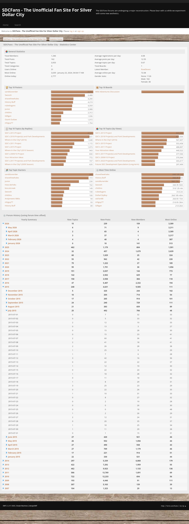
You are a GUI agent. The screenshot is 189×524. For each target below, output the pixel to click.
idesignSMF (33, 506)
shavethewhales (12, 98)
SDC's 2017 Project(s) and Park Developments (25, 160)
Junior (7, 109)
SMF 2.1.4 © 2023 (9, 506)
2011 (7, 472)
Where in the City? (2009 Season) (19, 164)
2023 (7, 255)
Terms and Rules (172, 506)
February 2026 (14, 239)
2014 (7, 460)
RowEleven (146, 69)
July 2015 (12, 310)
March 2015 (13, 449)
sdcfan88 (99, 198)
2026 (7, 223)
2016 (7, 283)
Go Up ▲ (183, 506)
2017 (7, 279)
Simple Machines (22, 506)
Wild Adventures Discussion (107, 91)
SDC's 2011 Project (13, 143)
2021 (7, 263)
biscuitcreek (10, 188)
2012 (7, 468)
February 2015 (14, 453)
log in (72, 31)
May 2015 (12, 441)
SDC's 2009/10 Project (14, 154)
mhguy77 (9, 123)
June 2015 (12, 437)
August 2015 (13, 306)
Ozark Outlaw (11, 119)
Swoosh (8, 95)
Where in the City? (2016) (16, 140)
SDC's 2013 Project (13, 133)
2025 (7, 247)
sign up (80, 31)
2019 (7, 271)
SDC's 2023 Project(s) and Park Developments (115, 160)
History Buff (10, 102)
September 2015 (15, 302)
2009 (7, 480)
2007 (7, 488)
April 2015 (12, 445)
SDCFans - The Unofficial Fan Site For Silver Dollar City (47, 12)
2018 (7, 275)
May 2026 (12, 227)
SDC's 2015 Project (13, 147)
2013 (7, 464)
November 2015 (15, 294)
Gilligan (8, 116)
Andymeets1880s (12, 198)
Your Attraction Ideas (14, 157)
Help (162, 506)
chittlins (8, 112)
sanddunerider (11, 91)
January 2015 (14, 456)
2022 (7, 259)
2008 (7, 484)
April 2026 (12, 231)
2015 (7, 287)
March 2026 (13, 235)
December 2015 (15, 291)
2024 (7, 251)
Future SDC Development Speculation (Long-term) (117, 164)
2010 (7, 476)
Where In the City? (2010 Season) (19, 150)
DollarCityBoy (101, 195)
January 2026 (14, 243)
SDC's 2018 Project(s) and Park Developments (25, 136)
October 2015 (14, 298)
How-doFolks (10, 184)
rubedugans (10, 105)
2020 (7, 267)
